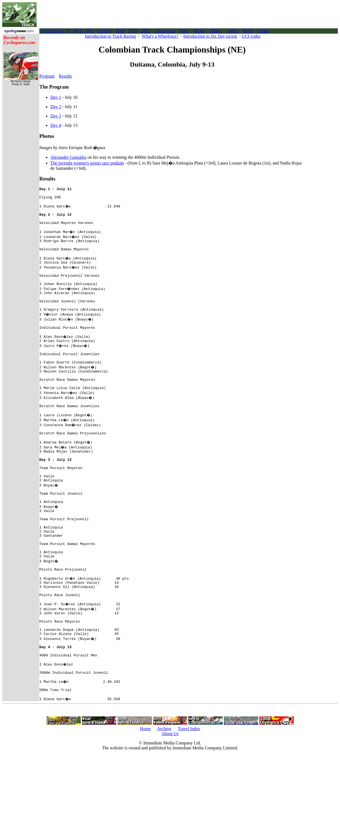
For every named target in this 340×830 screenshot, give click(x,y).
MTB (133, 31)
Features (104, 31)
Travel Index (189, 803)
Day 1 (55, 97)
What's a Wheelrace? (160, 36)
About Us (170, 808)
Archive (164, 803)
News (78, 31)
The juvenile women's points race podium (87, 163)
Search (248, 31)
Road (120, 31)
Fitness (216, 31)
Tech (90, 31)
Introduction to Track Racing (110, 36)
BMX (146, 31)
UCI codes (251, 36)
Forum (263, 31)
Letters (232, 31)
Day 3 (55, 116)
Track (184, 31)
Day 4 (55, 125)
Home (145, 803)
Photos (199, 31)
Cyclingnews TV (55, 31)
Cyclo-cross (164, 31)
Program (46, 76)
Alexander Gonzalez (68, 157)
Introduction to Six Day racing (210, 36)
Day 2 (55, 106)
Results (65, 76)
